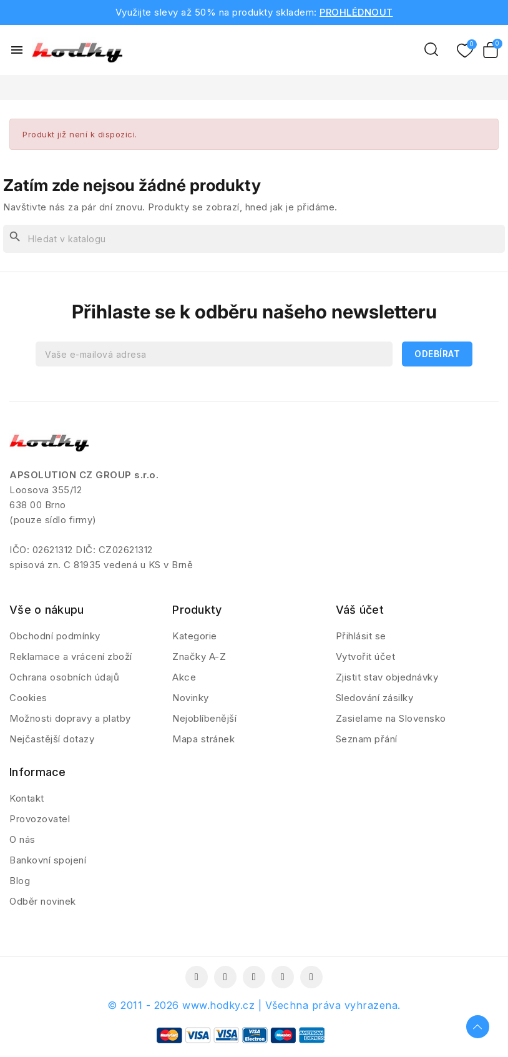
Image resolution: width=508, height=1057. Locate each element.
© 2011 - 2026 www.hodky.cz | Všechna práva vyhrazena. (254, 1005)
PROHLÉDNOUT (356, 12)
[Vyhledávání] (254, 239)
